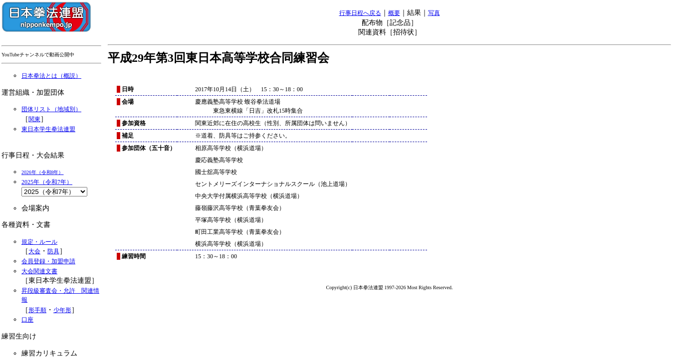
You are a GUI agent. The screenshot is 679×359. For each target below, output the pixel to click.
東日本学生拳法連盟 (48, 129)
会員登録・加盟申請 (48, 261)
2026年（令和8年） (42, 172)
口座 (27, 319)
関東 (34, 119)
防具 (53, 251)
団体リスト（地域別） (51, 109)
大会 (34, 251)
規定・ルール (39, 241)
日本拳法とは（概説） (51, 75)
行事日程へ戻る (360, 12)
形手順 (37, 310)
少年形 (62, 310)
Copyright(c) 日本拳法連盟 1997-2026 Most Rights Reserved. (389, 287)
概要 (394, 12)
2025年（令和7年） (46, 182)
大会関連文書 (39, 271)
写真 (434, 12)
